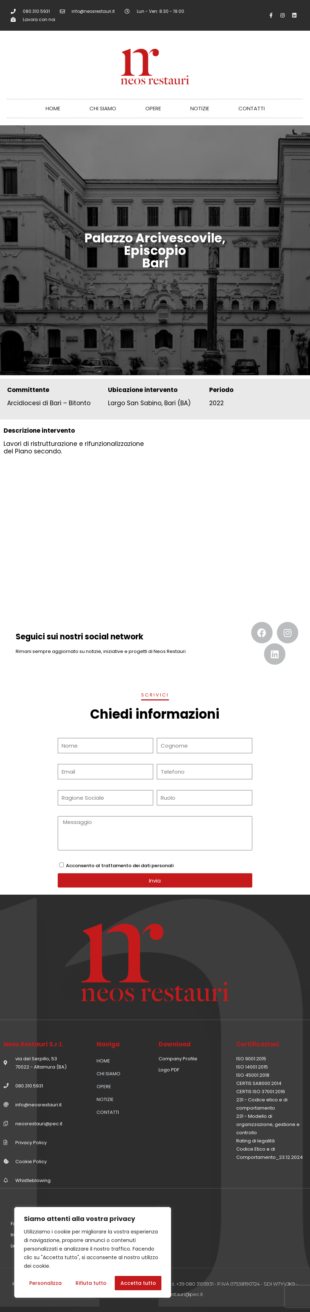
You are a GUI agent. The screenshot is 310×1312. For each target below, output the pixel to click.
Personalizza (45, 1283)
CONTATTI (251, 108)
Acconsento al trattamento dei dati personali (120, 865)
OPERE (153, 108)
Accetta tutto (138, 1283)
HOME (53, 108)
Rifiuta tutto (91, 1283)
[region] (92, 1252)
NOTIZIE (199, 108)
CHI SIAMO (102, 108)
